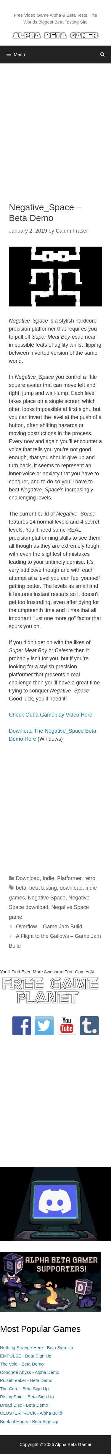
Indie (48, 878)
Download (28, 878)
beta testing (43, 888)
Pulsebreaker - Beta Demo (26, 1380)
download (71, 888)
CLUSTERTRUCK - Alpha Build (31, 1413)
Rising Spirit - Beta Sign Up (27, 1396)
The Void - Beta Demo (22, 1363)
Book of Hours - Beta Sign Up (29, 1421)
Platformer (69, 878)
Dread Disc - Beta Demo (24, 1405)
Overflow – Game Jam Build (49, 927)
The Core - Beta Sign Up (24, 1388)
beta (21, 888)
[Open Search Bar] (102, 54)
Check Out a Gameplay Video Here (50, 715)
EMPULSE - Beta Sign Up (25, 1355)
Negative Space (46, 898)
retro (89, 878)
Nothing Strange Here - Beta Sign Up (36, 1347)
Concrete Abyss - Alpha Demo (29, 1372)
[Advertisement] (55, 128)
